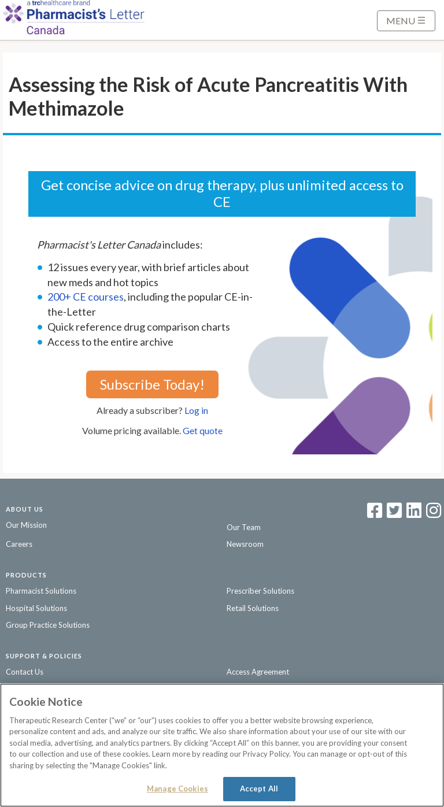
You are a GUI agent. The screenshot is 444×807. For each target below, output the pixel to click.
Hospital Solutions (36, 608)
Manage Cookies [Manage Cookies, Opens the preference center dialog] (177, 788)
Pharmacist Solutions (41, 590)
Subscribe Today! (152, 384)
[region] (222, 745)
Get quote (203, 430)
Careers (19, 544)
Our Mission (26, 525)
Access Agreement (258, 671)
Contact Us (24, 671)
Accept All (259, 788)
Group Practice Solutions (48, 625)
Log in (196, 410)
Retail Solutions (253, 608)
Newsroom (245, 544)
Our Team (244, 527)
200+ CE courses (85, 296)
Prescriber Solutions (260, 590)
